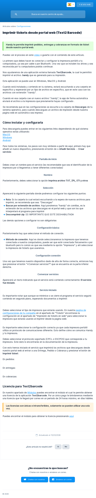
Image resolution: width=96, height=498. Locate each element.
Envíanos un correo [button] (64, 479)
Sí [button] (58, 447)
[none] (71, 4)
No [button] (66, 447)
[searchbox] (48, 14)
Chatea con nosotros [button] (36, 479)
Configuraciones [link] (24, 26)
